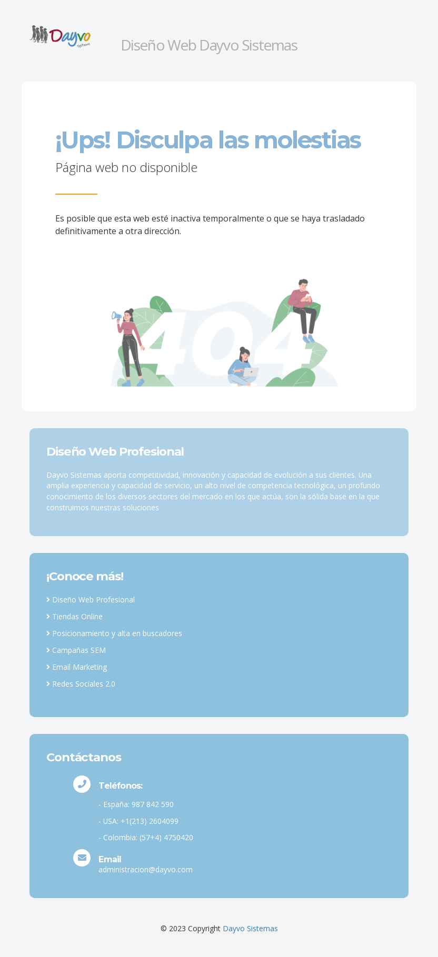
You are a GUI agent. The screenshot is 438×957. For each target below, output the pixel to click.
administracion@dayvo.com (145, 869)
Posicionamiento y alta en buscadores (114, 633)
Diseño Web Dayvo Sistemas (209, 45)
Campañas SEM (76, 650)
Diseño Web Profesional (90, 600)
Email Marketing (76, 667)
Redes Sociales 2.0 (80, 684)
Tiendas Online (74, 616)
